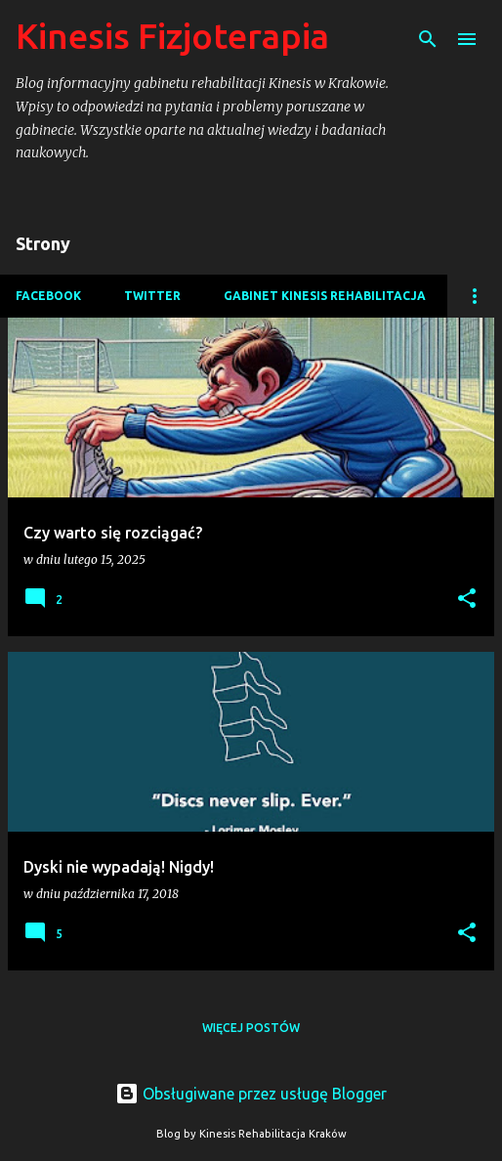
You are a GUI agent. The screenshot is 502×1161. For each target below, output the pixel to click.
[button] (467, 599)
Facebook (48, 295)
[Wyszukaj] (427, 39)
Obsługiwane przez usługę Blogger (251, 1093)
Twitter (152, 295)
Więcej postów (251, 1027)
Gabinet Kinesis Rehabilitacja (325, 295)
